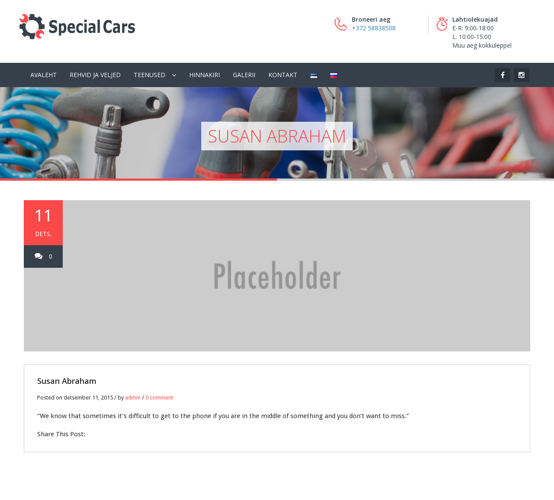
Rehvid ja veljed (95, 75)
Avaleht (43, 75)
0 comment (159, 397)
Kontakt (282, 75)
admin (133, 397)
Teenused (149, 75)
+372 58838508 (374, 28)
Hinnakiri (204, 75)
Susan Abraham (67, 381)
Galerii (244, 75)
